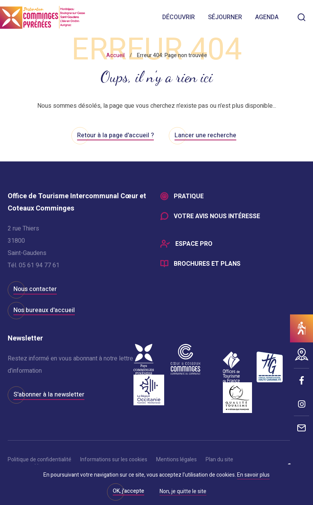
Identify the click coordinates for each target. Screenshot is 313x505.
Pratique (189, 196)
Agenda (266, 17)
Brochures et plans (207, 263)
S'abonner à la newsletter (48, 394)
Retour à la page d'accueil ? (115, 135)
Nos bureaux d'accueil (44, 310)
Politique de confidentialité (39, 460)
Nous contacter (35, 289)
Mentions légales (176, 460)
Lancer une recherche (205, 135)
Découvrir (178, 17)
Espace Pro (194, 243)
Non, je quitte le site (183, 492)
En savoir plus (253, 475)
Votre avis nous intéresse (217, 216)
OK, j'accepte (128, 491)
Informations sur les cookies (113, 460)
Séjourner (225, 17)
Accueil (115, 55)
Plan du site (219, 460)
